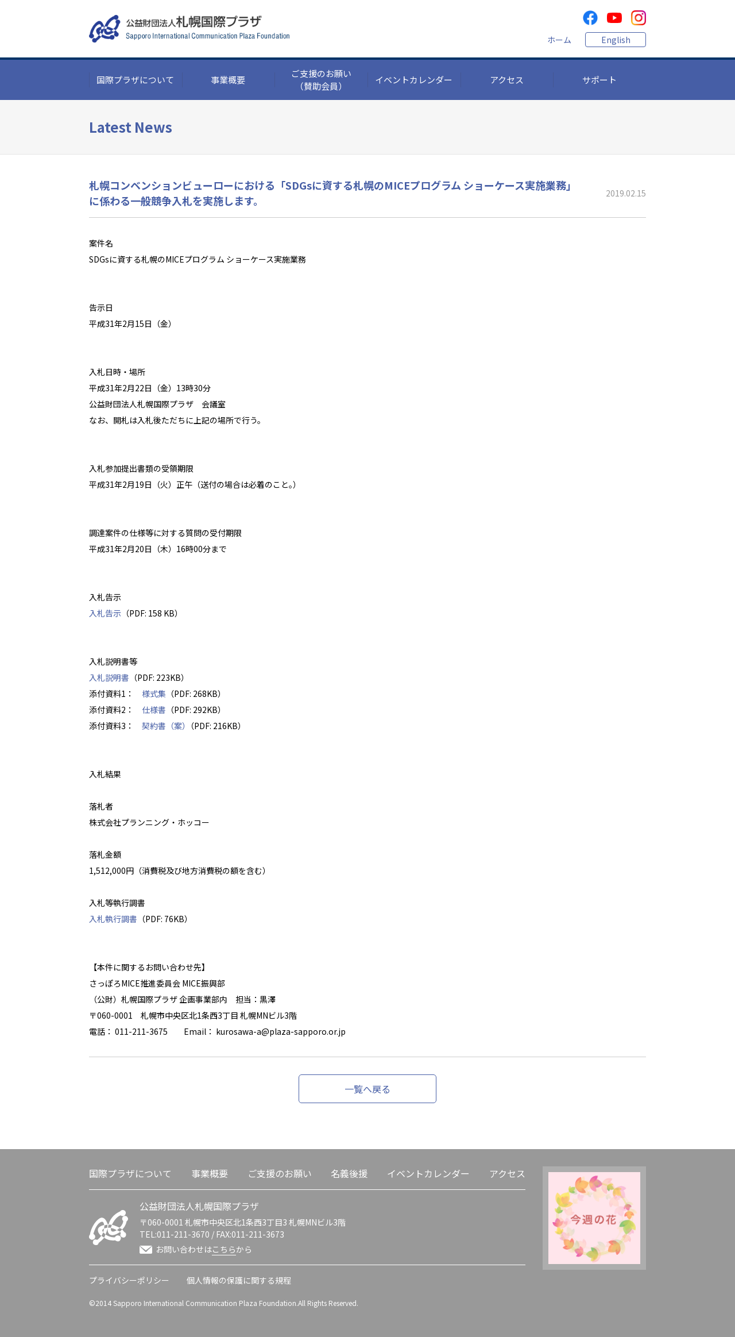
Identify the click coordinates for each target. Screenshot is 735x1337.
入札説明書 (109, 677)
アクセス (507, 80)
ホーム (559, 39)
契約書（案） (166, 725)
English (615, 39)
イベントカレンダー (413, 80)
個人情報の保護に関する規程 (239, 1280)
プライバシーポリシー (129, 1280)
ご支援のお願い (279, 1173)
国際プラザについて (135, 80)
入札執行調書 (113, 918)
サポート (599, 80)
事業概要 (228, 80)
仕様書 (154, 709)
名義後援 (349, 1173)
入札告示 (105, 613)
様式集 (154, 693)
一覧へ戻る (367, 1089)
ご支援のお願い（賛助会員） (321, 80)
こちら (224, 1249)
